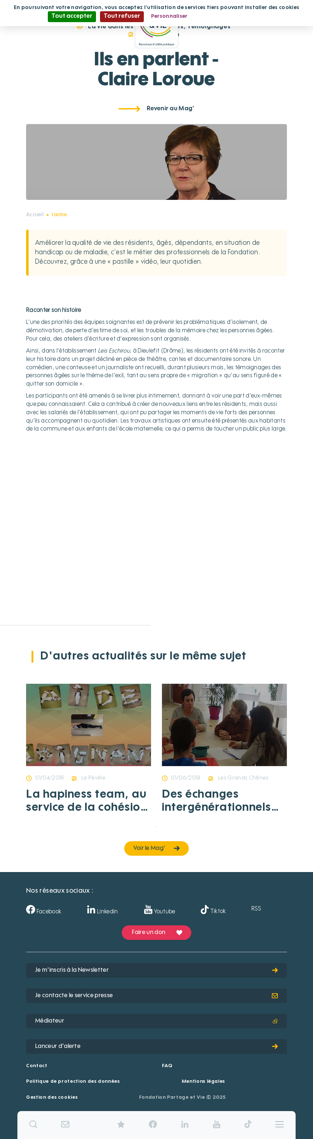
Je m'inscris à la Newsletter (156, 970)
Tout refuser (122, 16)
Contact (36, 1066)
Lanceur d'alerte (156, 1046)
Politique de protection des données (73, 1081)
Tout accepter (71, 16)
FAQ (167, 1066)
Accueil (34, 214)
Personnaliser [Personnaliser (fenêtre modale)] (169, 16)
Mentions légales (203, 1081)
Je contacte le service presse (156, 996)
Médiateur (156, 1021)
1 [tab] (156, 826)
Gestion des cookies (52, 1097)
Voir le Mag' (156, 848)
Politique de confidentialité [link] (230, 16)
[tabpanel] (88, 757)
